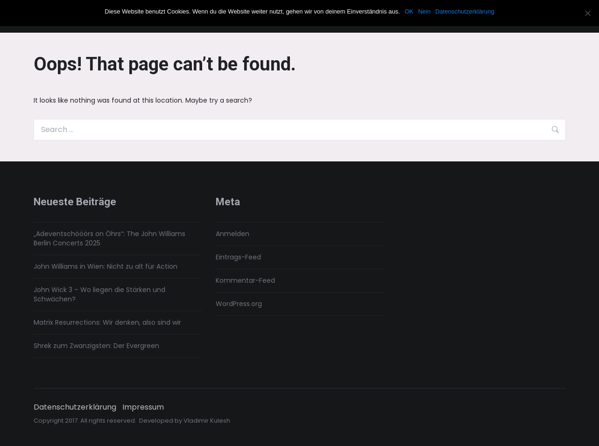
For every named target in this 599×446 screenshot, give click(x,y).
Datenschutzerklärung (75, 407)
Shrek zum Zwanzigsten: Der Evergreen (96, 345)
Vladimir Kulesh (206, 420)
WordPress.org (239, 303)
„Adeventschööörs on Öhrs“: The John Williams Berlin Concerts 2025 (109, 238)
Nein (424, 11)
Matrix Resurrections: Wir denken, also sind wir (107, 322)
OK (409, 11)
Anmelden (232, 233)
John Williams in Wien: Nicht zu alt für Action (105, 266)
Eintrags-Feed (238, 257)
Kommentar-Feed (245, 280)
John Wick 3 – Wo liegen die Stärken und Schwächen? (99, 294)
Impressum (143, 407)
